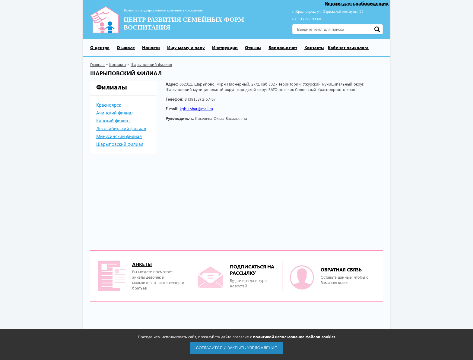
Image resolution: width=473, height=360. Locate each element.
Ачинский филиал (115, 113)
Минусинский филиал (119, 136)
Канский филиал (113, 120)
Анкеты (142, 264)
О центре (100, 47)
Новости (151, 47)
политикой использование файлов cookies (294, 336)
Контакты (314, 47)
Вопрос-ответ (282, 47)
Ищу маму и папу (186, 47)
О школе (126, 47)
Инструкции (225, 47)
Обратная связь (341, 269)
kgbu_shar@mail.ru (196, 108)
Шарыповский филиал (151, 64)
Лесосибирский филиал (121, 128)
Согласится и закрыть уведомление (236, 348)
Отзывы (253, 47)
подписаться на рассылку (252, 269)
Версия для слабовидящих (357, 3)
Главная (97, 64)
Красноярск (108, 105)
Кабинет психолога (348, 47)
